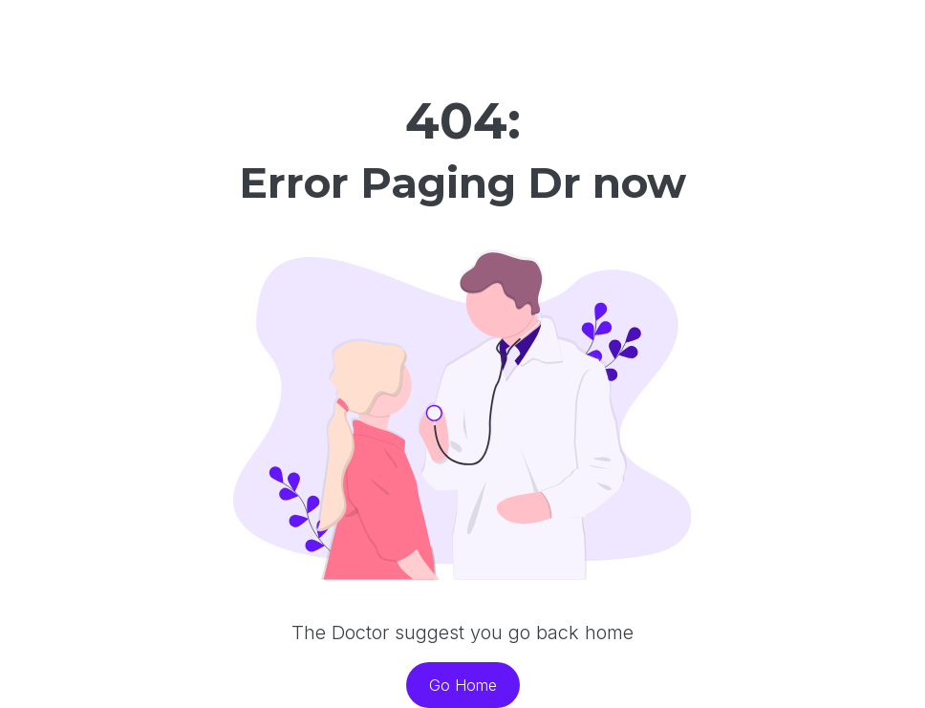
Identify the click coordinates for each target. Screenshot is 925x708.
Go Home (463, 685)
